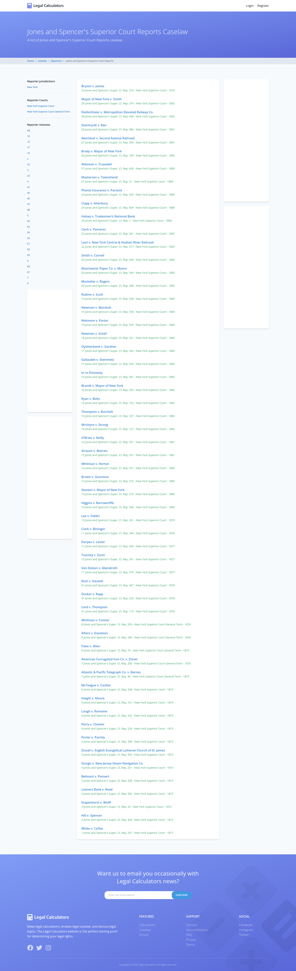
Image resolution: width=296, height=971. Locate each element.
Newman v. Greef (94, 333)
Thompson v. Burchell (97, 412)
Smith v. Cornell (92, 255)
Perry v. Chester (92, 724)
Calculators (147, 925)
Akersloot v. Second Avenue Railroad (108, 138)
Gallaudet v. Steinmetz (97, 360)
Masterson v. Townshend (99, 177)
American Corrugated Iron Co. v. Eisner (109, 659)
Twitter (244, 935)
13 (28, 141)
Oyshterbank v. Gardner (98, 346)
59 (28, 255)
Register (263, 6)
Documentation (197, 930)
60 (28, 266)
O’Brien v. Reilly (92, 438)
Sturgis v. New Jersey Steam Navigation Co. (112, 763)
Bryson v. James (92, 86)
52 (28, 226)
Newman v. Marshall (96, 307)
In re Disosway (92, 373)
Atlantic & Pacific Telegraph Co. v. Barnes (111, 672)
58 (28, 249)
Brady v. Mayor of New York (101, 151)
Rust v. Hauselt (92, 581)
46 (28, 198)
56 (28, 238)
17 (28, 147)
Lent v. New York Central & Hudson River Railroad (117, 242)
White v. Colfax (92, 828)
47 (28, 204)
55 (28, 232)
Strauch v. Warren (94, 451)
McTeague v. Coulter (96, 685)
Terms (190, 944)
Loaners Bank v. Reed (97, 789)
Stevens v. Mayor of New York (103, 490)
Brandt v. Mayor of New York (102, 386)
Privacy (191, 940)
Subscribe (182, 895)
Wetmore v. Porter (94, 320)
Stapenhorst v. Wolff (96, 802)
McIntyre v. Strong (94, 425)
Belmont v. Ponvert (95, 776)
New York (32, 87)
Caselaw (42, 60)
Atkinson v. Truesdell (96, 164)
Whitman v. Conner (95, 620)
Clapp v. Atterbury (94, 203)
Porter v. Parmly (93, 737)
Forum (144, 935)
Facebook (245, 925)
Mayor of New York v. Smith (101, 99)
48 (28, 209)
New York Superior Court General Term (48, 111)
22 (28, 164)
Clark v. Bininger (93, 529)
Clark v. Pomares (93, 229)
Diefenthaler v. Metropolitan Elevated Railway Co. (117, 112)
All (28, 130)
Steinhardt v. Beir (94, 125)
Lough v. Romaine (94, 711)
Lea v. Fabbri (90, 516)
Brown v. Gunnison (95, 477)
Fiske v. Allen (90, 646)
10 (28, 136)
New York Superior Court (40, 106)
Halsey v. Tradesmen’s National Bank (108, 216)
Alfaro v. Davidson (94, 633)
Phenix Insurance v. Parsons (101, 190)
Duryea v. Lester (93, 542)
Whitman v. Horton (95, 464)
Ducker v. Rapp (92, 594)
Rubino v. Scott (92, 294)
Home (30, 60)
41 (28, 187)
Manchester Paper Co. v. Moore (104, 268)
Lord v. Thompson (94, 607)
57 (28, 243)
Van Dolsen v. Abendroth (99, 568)
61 (28, 272)
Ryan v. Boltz (90, 399)
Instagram (246, 930)
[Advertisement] (246, 140)
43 (28, 192)
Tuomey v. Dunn (93, 555)
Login (250, 6)
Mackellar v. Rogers (95, 281)
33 (28, 175)
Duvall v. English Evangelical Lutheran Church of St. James (123, 750)
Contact (191, 925)
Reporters (56, 60)
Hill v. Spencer (91, 815)
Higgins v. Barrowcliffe (97, 503)
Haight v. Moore (93, 698)
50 (28, 221)
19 (28, 153)
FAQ (189, 935)
